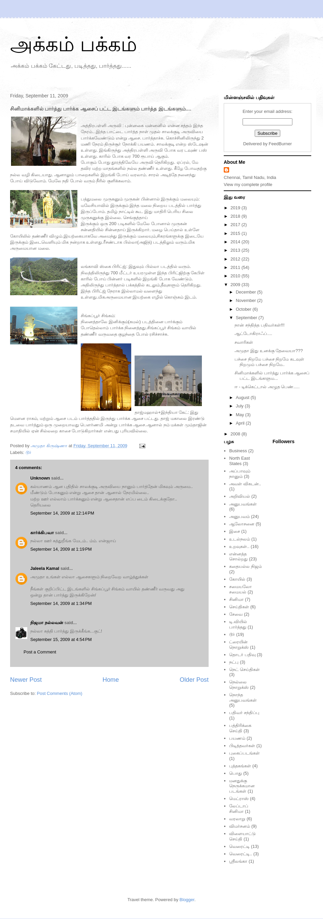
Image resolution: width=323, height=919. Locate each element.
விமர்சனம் (239, 826)
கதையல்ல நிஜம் (245, 566)
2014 (236, 241)
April (241, 423)
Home (111, 679)
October (244, 309)
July (240, 405)
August (243, 397)
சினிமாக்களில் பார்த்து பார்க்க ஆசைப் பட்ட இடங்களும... (272, 375)
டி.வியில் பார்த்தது (238, 624)
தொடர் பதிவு (242, 654)
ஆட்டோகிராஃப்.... (253, 333)
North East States (239, 461)
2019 (236, 207)
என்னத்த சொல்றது (238, 556)
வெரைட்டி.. (240, 853)
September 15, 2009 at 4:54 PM (61, 639)
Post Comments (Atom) (59, 693)
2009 (236, 284)
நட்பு (234, 662)
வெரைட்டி (239, 846)
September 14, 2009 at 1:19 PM (61, 549)
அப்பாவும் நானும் (239, 473)
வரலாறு (237, 818)
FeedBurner (280, 143)
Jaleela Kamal (44, 568)
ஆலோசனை (241, 523)
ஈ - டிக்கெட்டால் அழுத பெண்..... (267, 386)
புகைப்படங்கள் (244, 753)
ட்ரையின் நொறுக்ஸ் (239, 644)
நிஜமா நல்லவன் (46, 622)
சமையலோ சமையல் (240, 589)
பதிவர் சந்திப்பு (244, 712)
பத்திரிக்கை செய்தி (240, 728)
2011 (236, 267)
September (247, 317)
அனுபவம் (239, 516)
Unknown (40, 478)
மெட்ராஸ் (239, 798)
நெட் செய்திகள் (244, 669)
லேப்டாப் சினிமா (238, 808)
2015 (236, 233)
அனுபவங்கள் (243, 504)
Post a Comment (40, 651)
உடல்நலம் (239, 539)
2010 (236, 275)
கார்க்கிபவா (42, 532)
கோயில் (237, 579)
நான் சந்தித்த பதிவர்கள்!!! (259, 325)
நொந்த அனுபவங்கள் (243, 697)
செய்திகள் (239, 606)
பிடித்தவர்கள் (242, 745)
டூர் (28, 452)
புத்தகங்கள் (240, 765)
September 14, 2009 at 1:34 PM (61, 603)
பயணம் (237, 738)
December (246, 292)
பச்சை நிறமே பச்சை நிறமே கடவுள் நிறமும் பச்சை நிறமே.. (269, 362)
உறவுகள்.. (239, 546)
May (240, 414)
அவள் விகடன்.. (245, 483)
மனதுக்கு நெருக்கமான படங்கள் (242, 786)
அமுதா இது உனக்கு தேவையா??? (269, 350)
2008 (236, 433)
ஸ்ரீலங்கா (238, 861)
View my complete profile (248, 184)
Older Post (194, 679)
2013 (236, 250)
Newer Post (26, 679)
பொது (235, 773)
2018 (236, 216)
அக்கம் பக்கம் (73, 44)
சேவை (236, 614)
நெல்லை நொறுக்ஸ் (239, 684)
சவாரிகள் (244, 342)
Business (238, 450)
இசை (234, 531)
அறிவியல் (239, 496)
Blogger (187, 899)
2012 (236, 259)
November (246, 300)
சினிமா (236, 599)
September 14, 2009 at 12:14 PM (62, 513)
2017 (236, 224)
